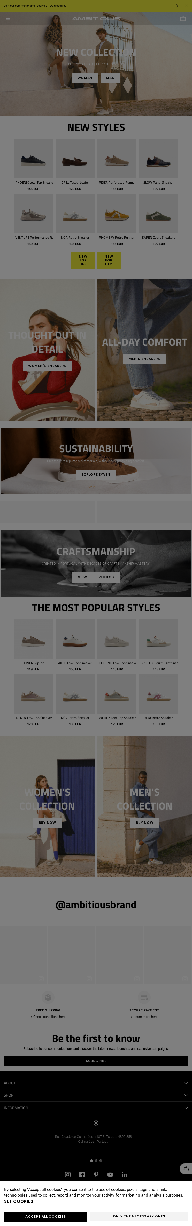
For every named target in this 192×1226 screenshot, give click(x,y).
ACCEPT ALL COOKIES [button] (45, 1216)
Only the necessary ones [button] (139, 1216)
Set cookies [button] (18, 1201)
